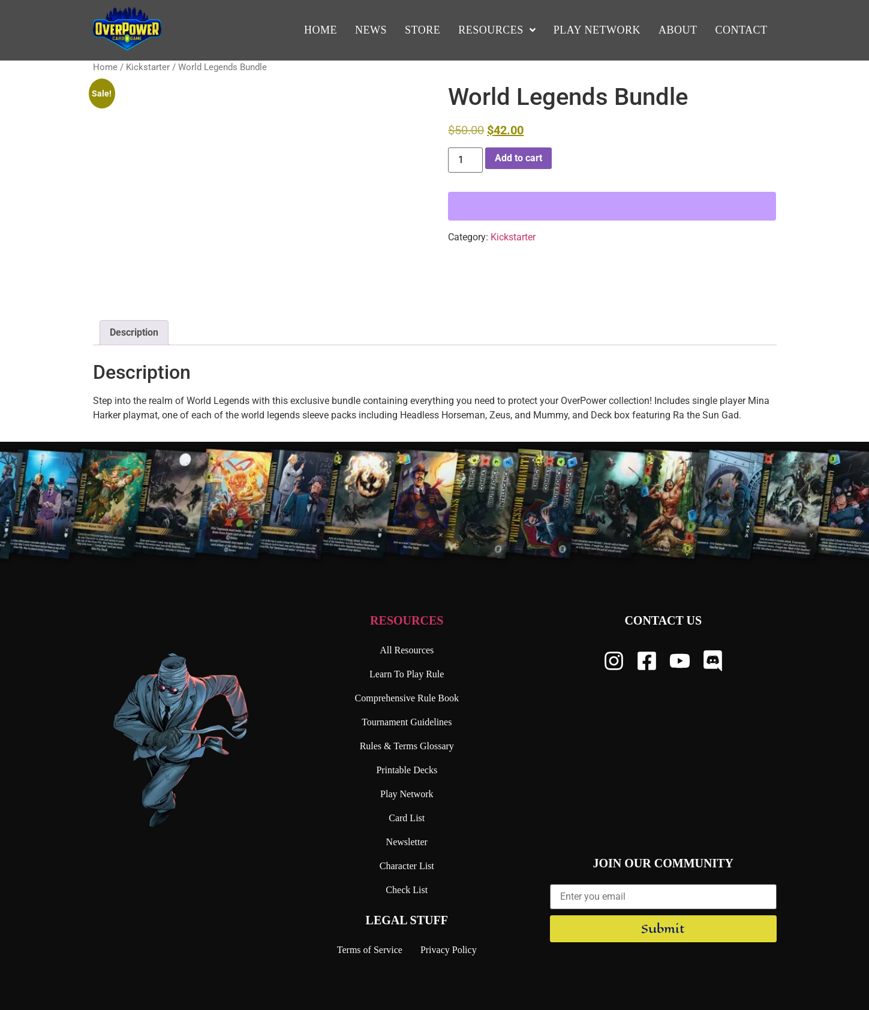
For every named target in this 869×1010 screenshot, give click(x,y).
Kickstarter (148, 67)
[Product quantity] (465, 160)
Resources (406, 620)
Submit (663, 928)
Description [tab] (134, 332)
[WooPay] (612, 206)
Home (105, 67)
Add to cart (518, 158)
